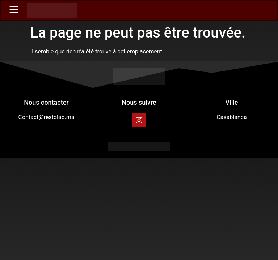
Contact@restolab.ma (46, 117)
